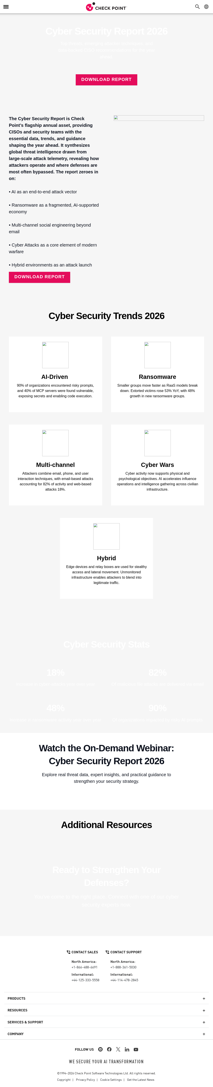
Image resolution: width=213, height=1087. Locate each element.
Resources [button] (17, 1010)
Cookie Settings (111, 1079)
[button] (198, 6)
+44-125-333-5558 (85, 979)
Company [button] (16, 1033)
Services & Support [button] (25, 1021)
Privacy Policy (85, 1079)
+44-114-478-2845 (124, 979)
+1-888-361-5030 (123, 966)
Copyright (64, 1079)
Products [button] (16, 998)
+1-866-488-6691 (85, 966)
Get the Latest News (140, 1079)
